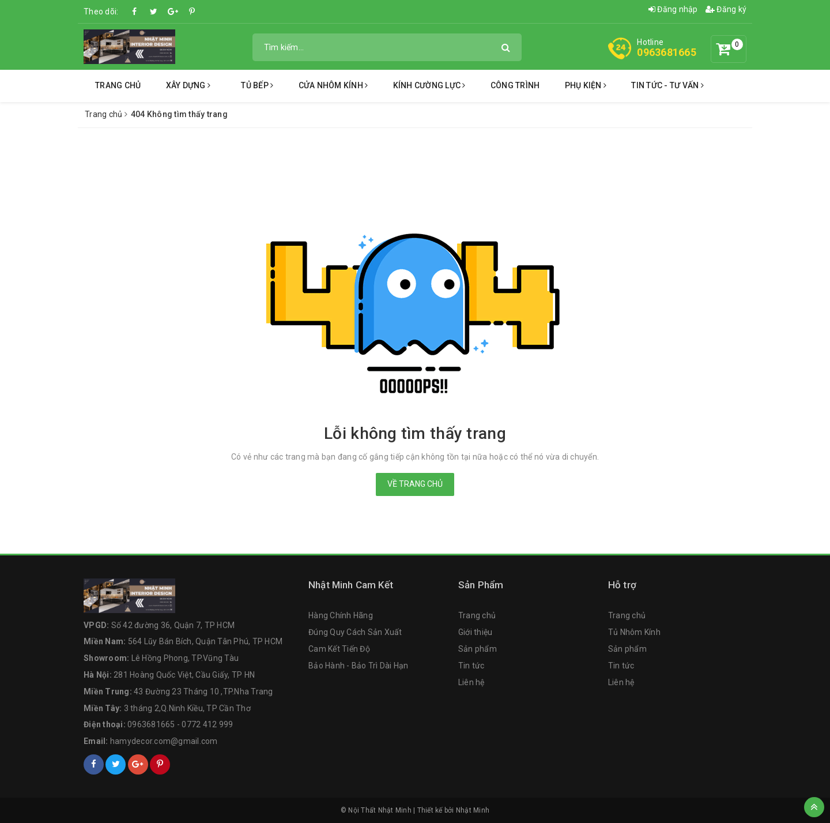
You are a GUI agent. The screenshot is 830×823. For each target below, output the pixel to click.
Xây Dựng (188, 85)
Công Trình (515, 85)
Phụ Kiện (586, 85)
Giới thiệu (475, 632)
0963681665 (666, 52)
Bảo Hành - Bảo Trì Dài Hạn (358, 665)
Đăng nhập (673, 9)
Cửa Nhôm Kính (333, 85)
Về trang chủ (415, 483)
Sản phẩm (477, 648)
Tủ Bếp (257, 85)
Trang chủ (118, 85)
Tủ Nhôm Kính (634, 632)
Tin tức (471, 665)
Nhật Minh (472, 810)
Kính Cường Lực (429, 85)
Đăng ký (725, 9)
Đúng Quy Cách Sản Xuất (355, 632)
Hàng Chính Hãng (340, 615)
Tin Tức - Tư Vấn (667, 85)
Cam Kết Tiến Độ (339, 648)
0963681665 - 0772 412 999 (180, 724)
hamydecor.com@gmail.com (164, 741)
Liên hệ (471, 682)
